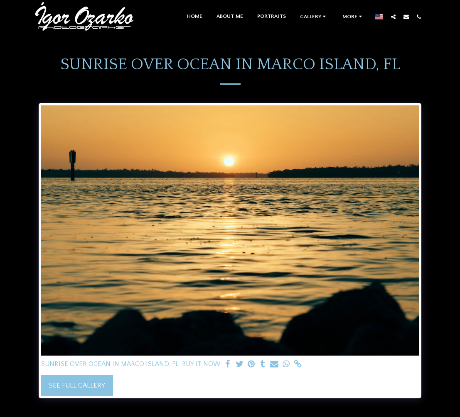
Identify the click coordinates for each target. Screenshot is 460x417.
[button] (314, 16)
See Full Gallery (77, 385)
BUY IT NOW (201, 364)
